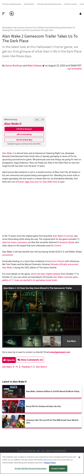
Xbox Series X (41, 367)
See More (71, 341)
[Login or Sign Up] (80, 13)
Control (57, 245)
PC (17, 367)
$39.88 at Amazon (24, 129)
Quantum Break (66, 242)
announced (7, 255)
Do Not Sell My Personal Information (31, 468)
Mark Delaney (35, 65)
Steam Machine (29, 4)
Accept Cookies (58, 468)
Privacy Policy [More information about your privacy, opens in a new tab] (50, 463)
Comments (74, 68)
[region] (42, 463)
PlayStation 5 (27, 367)
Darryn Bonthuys (14, 65)
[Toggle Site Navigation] (3, 13)
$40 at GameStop (24, 134)
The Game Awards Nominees (11, 4)
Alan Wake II (13, 124)
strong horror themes (54, 261)
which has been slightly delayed (45, 274)
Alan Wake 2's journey (63, 236)
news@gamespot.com (60, 352)
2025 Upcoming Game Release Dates (49, 4)
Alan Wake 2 (8, 153)
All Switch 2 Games (70, 4)
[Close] (79, 457)
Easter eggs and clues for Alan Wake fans (37, 182)
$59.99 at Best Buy (24, 139)
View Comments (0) (30, 359)
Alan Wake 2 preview (63, 277)
